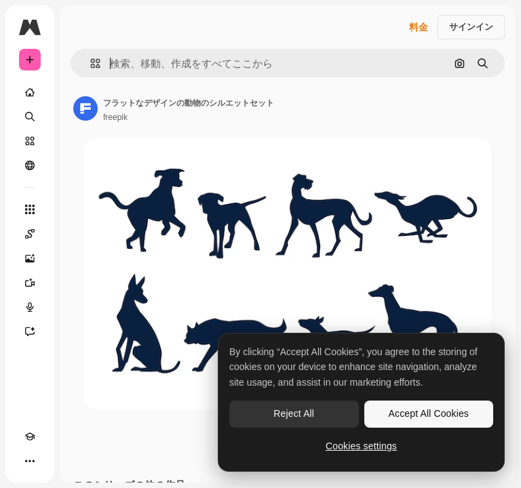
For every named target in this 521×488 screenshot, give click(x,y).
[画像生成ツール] (30, 258)
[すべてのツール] (30, 209)
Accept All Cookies (429, 413)
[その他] (30, 461)
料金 (418, 27)
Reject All (293, 413)
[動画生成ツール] (30, 282)
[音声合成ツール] (30, 307)
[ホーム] (30, 92)
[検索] (30, 116)
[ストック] (30, 141)
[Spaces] (30, 234)
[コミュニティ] (30, 165)
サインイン (471, 27)
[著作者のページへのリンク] (85, 108)
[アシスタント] (30, 331)
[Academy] (30, 436)
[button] (90, 63)
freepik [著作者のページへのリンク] (115, 117)
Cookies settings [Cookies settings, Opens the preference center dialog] (361, 446)
